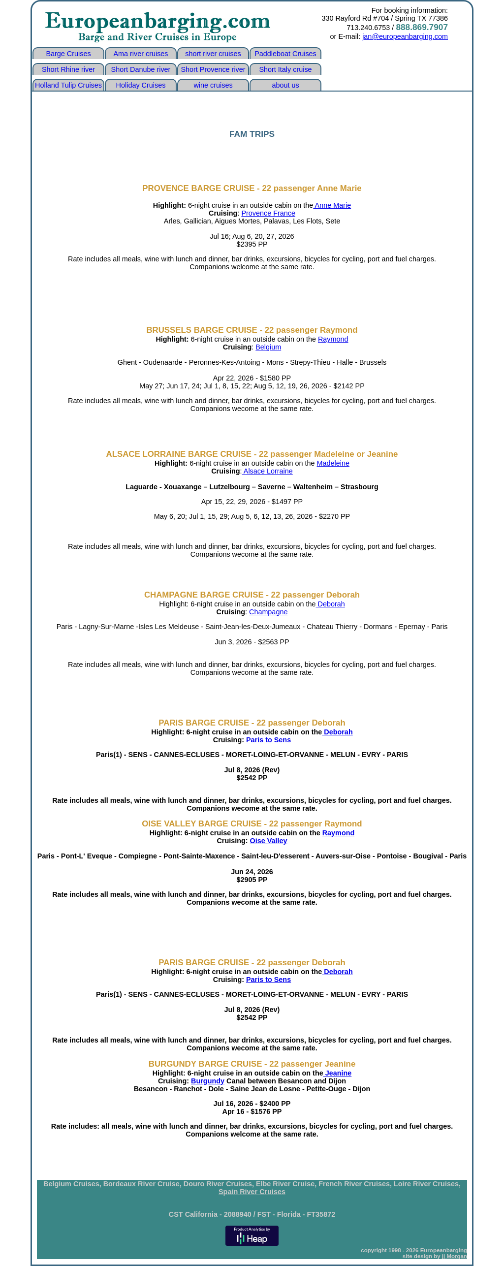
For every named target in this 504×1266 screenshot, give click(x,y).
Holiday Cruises (141, 85)
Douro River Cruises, (220, 1184)
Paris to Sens (268, 740)
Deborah (330, 604)
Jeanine (337, 1073)
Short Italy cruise (285, 69)
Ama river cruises (140, 54)
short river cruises (213, 54)
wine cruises (212, 85)
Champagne (268, 612)
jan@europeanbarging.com (405, 36)
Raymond (333, 339)
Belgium (268, 347)
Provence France (268, 213)
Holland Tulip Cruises (68, 85)
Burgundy (207, 1081)
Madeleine (333, 463)
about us (285, 85)
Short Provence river (213, 69)
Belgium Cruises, (73, 1184)
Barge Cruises (68, 54)
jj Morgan (454, 1256)
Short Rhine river (68, 69)
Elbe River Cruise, (287, 1184)
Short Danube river (141, 69)
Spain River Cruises (252, 1192)
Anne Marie (332, 205)
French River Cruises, (356, 1184)
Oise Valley (268, 841)
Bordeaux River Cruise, (143, 1184)
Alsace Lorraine (267, 471)
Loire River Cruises (426, 1184)
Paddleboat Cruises (285, 54)
